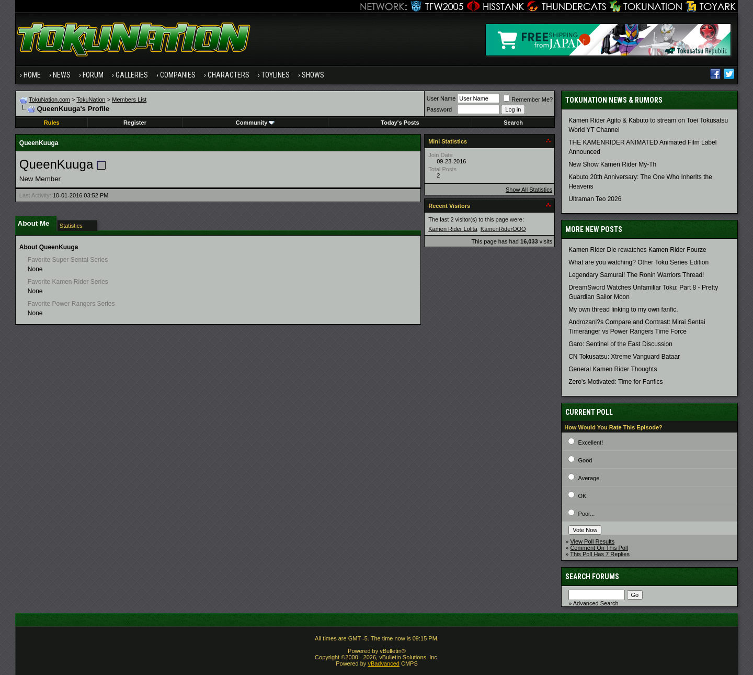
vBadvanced (384, 663)
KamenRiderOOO (503, 229)
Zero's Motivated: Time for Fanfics (615, 381)
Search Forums (592, 576)
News (62, 75)
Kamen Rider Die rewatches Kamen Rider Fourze (637, 249)
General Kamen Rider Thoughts (612, 369)
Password (439, 109)
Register (134, 122)
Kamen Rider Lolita (452, 229)
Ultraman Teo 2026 (594, 199)
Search (513, 122)
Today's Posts (400, 122)
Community (255, 122)
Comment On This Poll (599, 548)
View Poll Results (592, 541)
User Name (441, 98)
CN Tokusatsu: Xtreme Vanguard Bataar (624, 356)
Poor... (586, 514)
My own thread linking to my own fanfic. (623, 309)
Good (585, 460)
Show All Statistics (529, 189)
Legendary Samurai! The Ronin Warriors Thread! (636, 275)
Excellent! (590, 442)
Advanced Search (596, 603)
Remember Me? (528, 99)
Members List (129, 99)
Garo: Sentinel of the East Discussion (620, 344)
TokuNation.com (49, 99)
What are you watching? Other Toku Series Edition (638, 262)
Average (589, 478)
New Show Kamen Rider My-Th (612, 164)
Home (32, 75)
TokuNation (90, 99)
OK (582, 496)
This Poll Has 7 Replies (600, 554)
